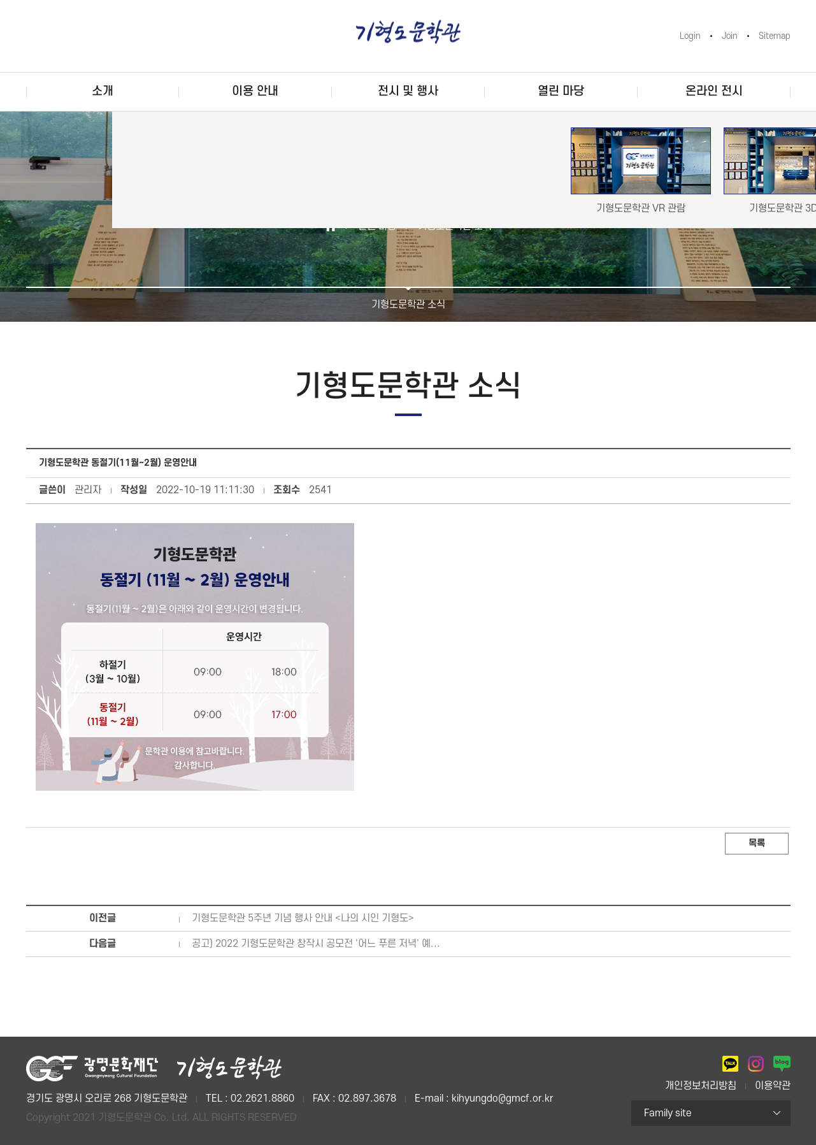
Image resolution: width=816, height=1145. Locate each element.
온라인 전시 (714, 91)
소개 (102, 91)
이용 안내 (255, 91)
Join (730, 36)
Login (690, 36)
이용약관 (773, 1085)
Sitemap (775, 36)
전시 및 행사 (408, 91)
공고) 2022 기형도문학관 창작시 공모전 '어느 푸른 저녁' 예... (316, 943)
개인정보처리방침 (700, 1085)
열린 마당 (561, 91)
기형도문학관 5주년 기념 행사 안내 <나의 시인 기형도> (303, 918)
